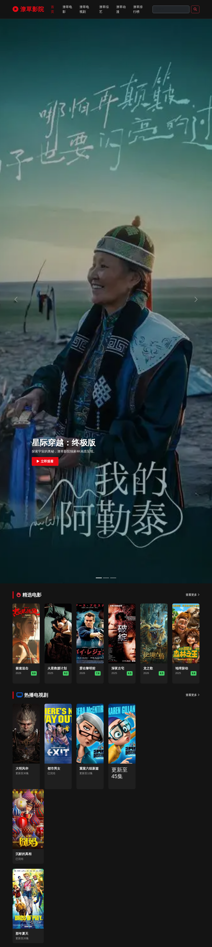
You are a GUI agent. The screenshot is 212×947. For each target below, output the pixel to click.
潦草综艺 (104, 9)
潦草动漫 (121, 9)
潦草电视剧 (84, 9)
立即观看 (45, 461)
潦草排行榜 (138, 9)
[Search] (171, 9)
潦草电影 (67, 9)
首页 (52, 9)
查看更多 (192, 594)
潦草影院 (28, 9)
